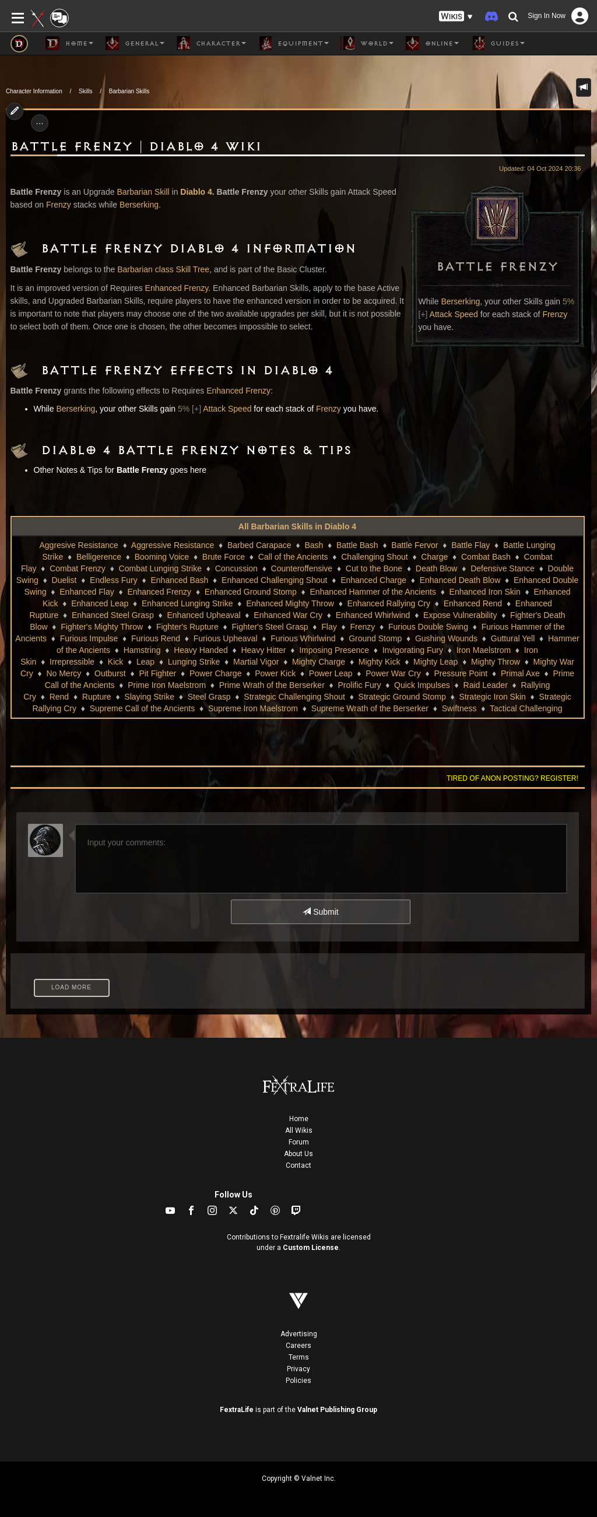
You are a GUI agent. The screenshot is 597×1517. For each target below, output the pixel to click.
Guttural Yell (513, 638)
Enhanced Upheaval (203, 615)
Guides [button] (497, 43)
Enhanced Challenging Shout (274, 580)
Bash (313, 545)
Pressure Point (460, 673)
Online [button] (432, 43)
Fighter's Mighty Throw (102, 626)
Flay (328, 626)
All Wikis (298, 1130)
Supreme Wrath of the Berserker (370, 708)
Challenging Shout (374, 556)
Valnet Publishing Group (337, 1410)
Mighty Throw (495, 661)
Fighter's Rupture (187, 626)
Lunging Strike (194, 661)
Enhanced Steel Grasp (113, 615)
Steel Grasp (209, 696)
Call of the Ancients (293, 556)
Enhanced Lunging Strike (187, 603)
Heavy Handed (201, 650)
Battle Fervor (414, 545)
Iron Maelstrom (483, 650)
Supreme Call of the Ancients (142, 708)
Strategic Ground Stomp (402, 696)
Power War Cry (393, 673)
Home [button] (69, 43)
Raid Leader (485, 685)
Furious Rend (155, 638)
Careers (298, 1346)
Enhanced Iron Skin (485, 591)
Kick (115, 661)
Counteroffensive (302, 568)
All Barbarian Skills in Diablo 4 (297, 526)
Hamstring (142, 650)
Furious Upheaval (226, 638)
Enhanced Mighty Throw (290, 603)
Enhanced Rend (473, 603)
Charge (434, 556)
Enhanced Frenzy (177, 288)
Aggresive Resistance (78, 545)
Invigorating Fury (412, 650)
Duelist (64, 580)
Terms (299, 1357)
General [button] (134, 43)
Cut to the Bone (374, 568)
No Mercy (63, 673)
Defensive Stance (502, 568)
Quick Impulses (422, 685)
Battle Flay (470, 545)
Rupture (96, 696)
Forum (299, 1142)
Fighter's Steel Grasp (270, 626)
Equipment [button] (293, 43)
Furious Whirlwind (303, 638)
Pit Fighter (157, 673)
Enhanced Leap (99, 603)
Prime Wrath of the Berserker (272, 685)
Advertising (298, 1334)
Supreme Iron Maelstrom (253, 708)
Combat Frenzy (78, 568)
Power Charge (215, 673)
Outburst (110, 673)
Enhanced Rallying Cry (388, 603)
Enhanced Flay (86, 591)
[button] (456, 16)
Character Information (34, 91)
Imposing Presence (334, 650)
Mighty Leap (435, 661)
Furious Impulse (89, 638)
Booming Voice (162, 556)
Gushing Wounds (446, 638)
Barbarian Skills (129, 91)
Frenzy (554, 314)
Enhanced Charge (373, 580)
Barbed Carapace (259, 545)
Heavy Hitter (263, 650)
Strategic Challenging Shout (294, 696)
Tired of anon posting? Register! (512, 778)
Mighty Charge (318, 661)
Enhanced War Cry (288, 615)
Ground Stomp (375, 638)
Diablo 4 (196, 191)
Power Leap (331, 673)
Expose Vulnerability (460, 615)
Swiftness (459, 708)
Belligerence (98, 556)
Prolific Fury (359, 685)
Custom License (311, 1248)
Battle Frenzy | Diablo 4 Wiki (136, 146)
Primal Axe (520, 673)
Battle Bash (357, 545)
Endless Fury (114, 580)
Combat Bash (486, 556)
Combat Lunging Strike (160, 568)
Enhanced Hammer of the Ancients (373, 591)
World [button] (367, 43)
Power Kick (275, 673)
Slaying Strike (149, 696)
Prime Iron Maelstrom (167, 685)
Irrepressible (72, 661)
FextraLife (237, 1410)
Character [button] (211, 43)
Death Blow (437, 568)
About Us (298, 1154)
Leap (145, 661)
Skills (85, 91)
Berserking (460, 301)
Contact (298, 1165)
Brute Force (223, 556)
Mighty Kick (380, 661)
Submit (320, 911)
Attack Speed (454, 314)
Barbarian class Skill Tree (163, 269)
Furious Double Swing (428, 626)
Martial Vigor (256, 661)
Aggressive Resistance (172, 545)
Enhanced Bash (179, 580)
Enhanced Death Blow (460, 580)
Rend (59, 696)
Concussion (236, 568)
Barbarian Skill (143, 191)
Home (298, 1119)
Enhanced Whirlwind (373, 615)
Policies (298, 1380)
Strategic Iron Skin (492, 696)
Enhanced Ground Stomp (251, 591)
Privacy (298, 1369)
